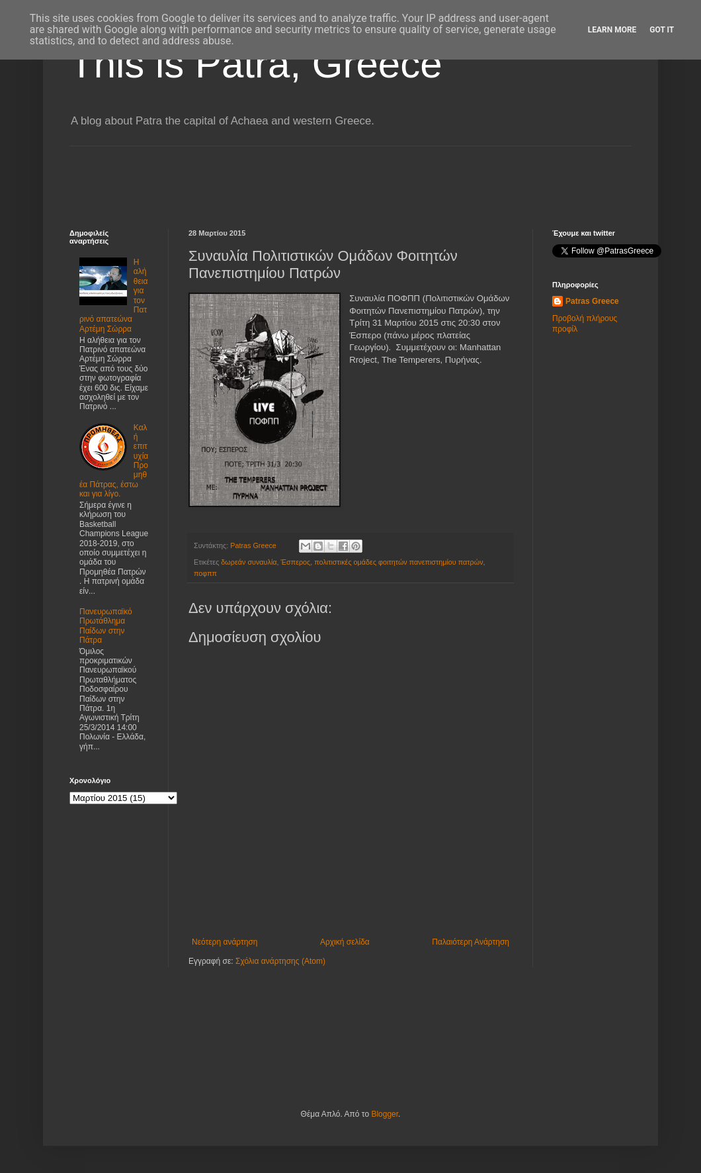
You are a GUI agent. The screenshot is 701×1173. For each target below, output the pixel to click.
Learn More (612, 29)
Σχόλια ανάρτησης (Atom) (280, 961)
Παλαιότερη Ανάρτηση (470, 942)
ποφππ (205, 573)
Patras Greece (592, 301)
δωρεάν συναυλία (248, 562)
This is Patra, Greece (255, 64)
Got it (661, 29)
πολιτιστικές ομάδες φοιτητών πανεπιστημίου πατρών (398, 562)
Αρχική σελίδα (345, 942)
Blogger (384, 1114)
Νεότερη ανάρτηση (224, 942)
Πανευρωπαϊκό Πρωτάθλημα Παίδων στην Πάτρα (105, 626)
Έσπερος (296, 562)
